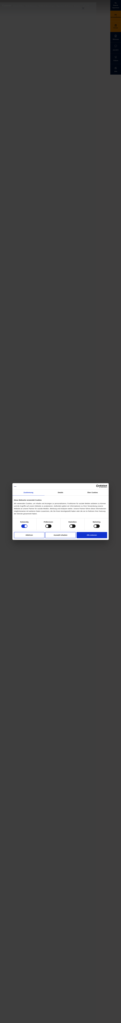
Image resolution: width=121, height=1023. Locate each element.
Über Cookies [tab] (92, 492)
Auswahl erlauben (60, 535)
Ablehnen (29, 535)
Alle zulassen (92, 535)
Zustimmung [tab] (28, 492)
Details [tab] (60, 492)
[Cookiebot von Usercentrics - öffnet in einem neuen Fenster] (97, 486)
